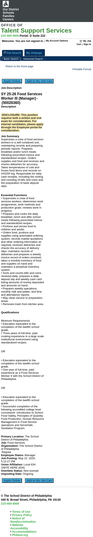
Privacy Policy (21, 515)
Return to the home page (19, 66)
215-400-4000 (10, 503)
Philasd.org (19, 535)
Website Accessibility (19, 526)
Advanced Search (33, 58)
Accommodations (23, 531)
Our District (11, 9)
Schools (8, 12)
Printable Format (82, 69)
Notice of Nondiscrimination (23, 520)
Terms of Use (20, 511)
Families (8, 16)
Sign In (87, 44)
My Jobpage (34, 52)
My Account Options (57, 40)
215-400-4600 (10, 35)
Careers (8, 19)
